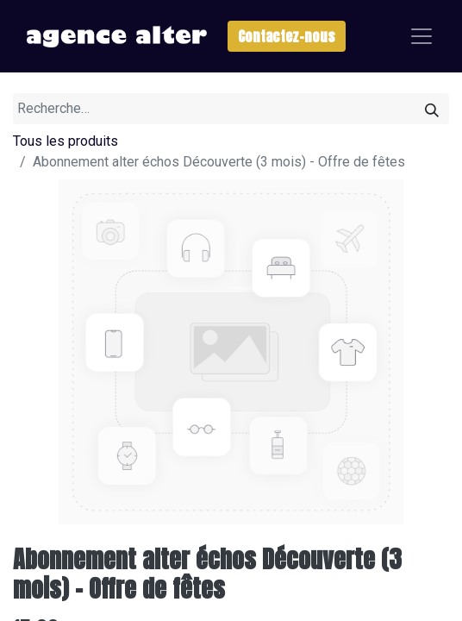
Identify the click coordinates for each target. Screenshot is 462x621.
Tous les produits (65, 141)
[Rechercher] (432, 108)
